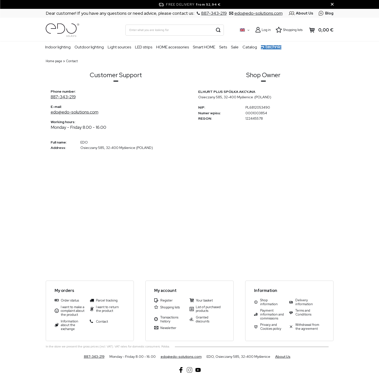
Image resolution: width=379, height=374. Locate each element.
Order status (70, 300)
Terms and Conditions (303, 312)
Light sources (119, 47)
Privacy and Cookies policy (270, 327)
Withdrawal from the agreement (307, 327)
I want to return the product (107, 309)
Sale (235, 47)
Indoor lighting (58, 47)
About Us (282, 356)
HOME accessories (172, 47)
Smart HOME (204, 47)
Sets (223, 47)
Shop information (269, 302)
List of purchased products (208, 309)
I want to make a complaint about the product (72, 311)
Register (166, 300)
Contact (102, 322)
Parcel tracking (107, 300)
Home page (54, 61)
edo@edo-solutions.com (74, 112)
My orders (64, 290)
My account (165, 290)
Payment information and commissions (272, 314)
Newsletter (168, 328)
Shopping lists (293, 30)
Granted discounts (202, 319)
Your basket (204, 300)
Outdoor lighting (89, 47)
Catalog (250, 47)
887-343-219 (63, 97)
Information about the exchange (69, 325)
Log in (266, 30)
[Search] (218, 30)
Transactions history (169, 319)
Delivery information (304, 302)
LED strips (143, 47)
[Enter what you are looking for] (174, 30)
